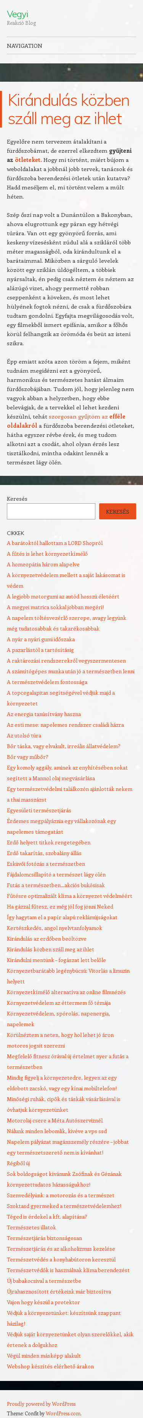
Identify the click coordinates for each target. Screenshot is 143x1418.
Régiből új (18, 1163)
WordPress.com (63, 1413)
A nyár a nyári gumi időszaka (41, 639)
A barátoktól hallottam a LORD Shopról (55, 543)
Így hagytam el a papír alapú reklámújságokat (62, 917)
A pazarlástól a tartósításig (40, 649)
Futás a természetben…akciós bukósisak (56, 885)
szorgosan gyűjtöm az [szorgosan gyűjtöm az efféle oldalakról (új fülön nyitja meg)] (79, 416)
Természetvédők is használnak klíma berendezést (68, 1270)
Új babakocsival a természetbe (44, 1280)
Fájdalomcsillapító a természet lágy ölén (56, 874)
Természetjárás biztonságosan (44, 1238)
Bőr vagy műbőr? (27, 756)
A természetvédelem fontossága (47, 682)
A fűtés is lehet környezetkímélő (47, 553)
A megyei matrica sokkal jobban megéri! (55, 607)
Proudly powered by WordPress (41, 1403)
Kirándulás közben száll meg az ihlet (50, 949)
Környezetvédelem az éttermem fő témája (59, 1002)
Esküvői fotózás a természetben (46, 863)
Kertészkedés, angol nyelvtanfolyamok (54, 927)
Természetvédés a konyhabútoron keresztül (61, 1259)
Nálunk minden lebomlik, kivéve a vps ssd (57, 1131)
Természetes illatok (31, 1227)
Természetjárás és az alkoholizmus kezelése (61, 1248)
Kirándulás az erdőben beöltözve (47, 938)
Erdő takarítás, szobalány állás (44, 853)
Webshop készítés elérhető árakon (50, 1366)
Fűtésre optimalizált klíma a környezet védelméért (69, 895)
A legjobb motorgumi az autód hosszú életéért (63, 596)
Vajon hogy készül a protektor (43, 1302)
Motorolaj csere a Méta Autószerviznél (55, 1120)
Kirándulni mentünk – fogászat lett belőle (56, 960)
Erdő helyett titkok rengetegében (48, 842)
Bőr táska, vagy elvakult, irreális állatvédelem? (64, 746)
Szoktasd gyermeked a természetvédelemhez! (64, 1205)
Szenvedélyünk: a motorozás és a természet (60, 1195)
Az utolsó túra (24, 735)
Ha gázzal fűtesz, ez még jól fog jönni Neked (60, 906)
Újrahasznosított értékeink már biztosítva (59, 1291)
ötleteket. (28, 159)
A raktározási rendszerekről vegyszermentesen (66, 660)
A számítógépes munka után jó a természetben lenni (71, 671)
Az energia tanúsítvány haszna (44, 714)
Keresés (17, 498)
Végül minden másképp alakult (44, 1355)
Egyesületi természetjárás (39, 810)
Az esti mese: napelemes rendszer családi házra (65, 724)
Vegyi (17, 13)
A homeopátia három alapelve (43, 564)
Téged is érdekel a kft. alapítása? (47, 1216)
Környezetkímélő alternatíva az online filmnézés (66, 992)
